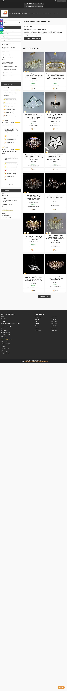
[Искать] (19, 22)
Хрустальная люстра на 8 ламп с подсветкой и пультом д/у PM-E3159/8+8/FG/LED (55, 278)
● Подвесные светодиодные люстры (8, 48)
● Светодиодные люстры (8, 30)
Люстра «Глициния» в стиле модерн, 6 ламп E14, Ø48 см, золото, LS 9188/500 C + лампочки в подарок (55, 238)
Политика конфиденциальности (41, 361)
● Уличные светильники (7, 78)
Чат (61, 687)
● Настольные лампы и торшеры (9, 69)
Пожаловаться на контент (30, 361)
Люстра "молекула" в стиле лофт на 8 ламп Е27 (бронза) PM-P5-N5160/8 (55, 197)
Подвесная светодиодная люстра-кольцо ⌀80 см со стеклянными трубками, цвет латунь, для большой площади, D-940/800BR (55, 76)
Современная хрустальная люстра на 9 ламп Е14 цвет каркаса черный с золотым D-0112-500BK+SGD (55, 117)
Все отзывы (11, 184)
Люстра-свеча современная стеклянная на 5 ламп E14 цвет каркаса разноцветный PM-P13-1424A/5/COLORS (11, 130)
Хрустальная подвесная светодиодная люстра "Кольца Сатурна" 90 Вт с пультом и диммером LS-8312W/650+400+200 (33, 278)
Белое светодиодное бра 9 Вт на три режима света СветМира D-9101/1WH (11, 158)
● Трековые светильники (8, 72)
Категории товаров (33, 13)
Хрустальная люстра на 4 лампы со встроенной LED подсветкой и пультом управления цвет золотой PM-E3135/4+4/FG (34, 157)
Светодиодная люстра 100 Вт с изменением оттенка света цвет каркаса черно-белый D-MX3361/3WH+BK (33, 117)
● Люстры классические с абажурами (8, 43)
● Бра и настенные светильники (9, 66)
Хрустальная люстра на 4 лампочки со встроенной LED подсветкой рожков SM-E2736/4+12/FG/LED (33, 197)
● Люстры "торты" (6, 51)
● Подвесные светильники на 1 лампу (9, 58)
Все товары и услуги (43, 296)
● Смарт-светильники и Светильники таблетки (7, 63)
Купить (34, 88)
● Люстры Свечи (6, 36)
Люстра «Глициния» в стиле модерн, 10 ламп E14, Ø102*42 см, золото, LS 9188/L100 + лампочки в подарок (33, 76)
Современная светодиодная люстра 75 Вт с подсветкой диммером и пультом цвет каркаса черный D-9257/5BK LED (55, 157)
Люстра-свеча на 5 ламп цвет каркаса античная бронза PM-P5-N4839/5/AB (11, 94)
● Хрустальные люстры (7, 40)
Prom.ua (39, 360)
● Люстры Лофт (5, 33)
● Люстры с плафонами (7, 54)
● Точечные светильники (8, 75)
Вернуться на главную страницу (33, 38)
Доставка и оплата (46, 13)
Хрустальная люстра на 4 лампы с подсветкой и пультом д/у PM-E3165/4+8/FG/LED (34, 238)
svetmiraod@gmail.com (7, 210)
